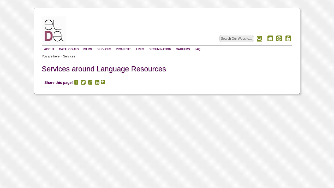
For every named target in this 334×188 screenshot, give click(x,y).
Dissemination (159, 49)
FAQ (198, 49)
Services (104, 49)
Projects (123, 49)
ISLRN (87, 49)
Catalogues (69, 49)
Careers (183, 49)
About (49, 49)
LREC (140, 49)
